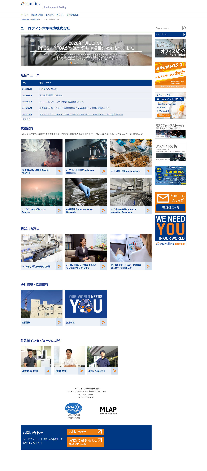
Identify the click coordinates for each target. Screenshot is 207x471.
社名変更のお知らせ (48, 89)
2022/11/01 (27, 114)
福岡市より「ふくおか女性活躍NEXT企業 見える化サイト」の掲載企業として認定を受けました (81, 114)
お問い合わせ (73, 15)
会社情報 (50, 15)
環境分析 (35, 19)
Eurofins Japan (25, 19)
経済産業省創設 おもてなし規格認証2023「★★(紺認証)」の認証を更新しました (75, 108)
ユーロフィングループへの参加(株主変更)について (61, 102)
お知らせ (60, 15)
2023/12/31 (27, 108)
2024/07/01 (27, 102)
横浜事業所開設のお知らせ (51, 95)
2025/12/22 (27, 89)
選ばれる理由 (37, 15)
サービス (24, 15)
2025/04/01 (27, 95)
